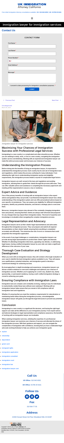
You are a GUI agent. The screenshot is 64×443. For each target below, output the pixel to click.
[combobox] (10, 61)
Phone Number (13, 57)
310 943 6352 (36, 380)
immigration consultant (10, 356)
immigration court (8, 360)
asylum (4, 332)
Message (11, 72)
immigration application (10, 352)
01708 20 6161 (36, 385)
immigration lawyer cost (10, 368)
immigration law (7, 364)
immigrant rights (7, 348)
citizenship (5, 336)
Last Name (12, 50)
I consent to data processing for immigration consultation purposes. (32, 85)
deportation (6, 340)
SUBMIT (32, 89)
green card (6, 344)
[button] (32, 18)
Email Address (13, 65)
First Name (12, 43)
